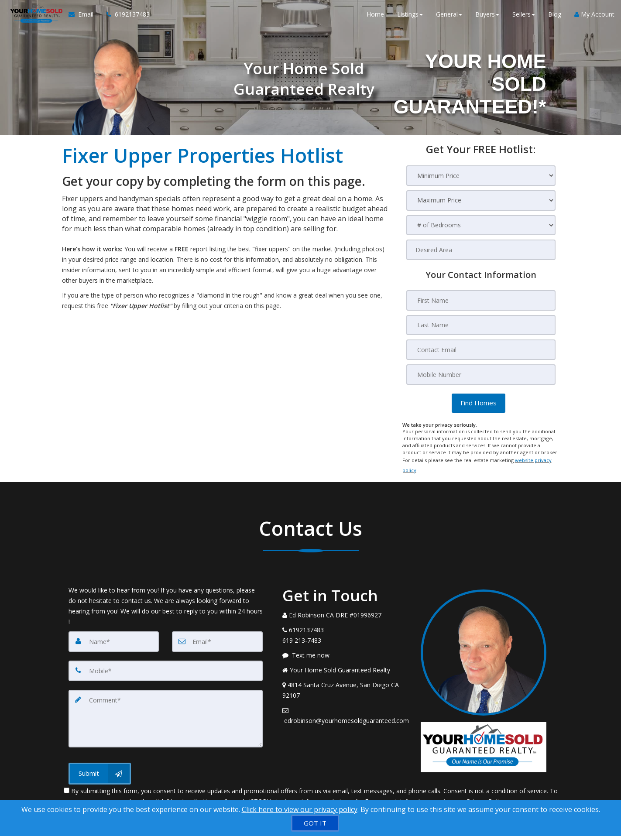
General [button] (449, 17)
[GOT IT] (315, 823)
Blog (554, 17)
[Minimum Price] (481, 175)
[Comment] (166, 708)
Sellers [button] (523, 17)
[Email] (217, 634)
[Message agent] (345, 647)
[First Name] (481, 300)
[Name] (114, 634)
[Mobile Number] (481, 373)
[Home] (32, 17)
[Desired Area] (481, 250)
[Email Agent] (81, 17)
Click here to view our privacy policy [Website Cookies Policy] (299, 809)
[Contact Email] (481, 349)
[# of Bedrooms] (481, 225)
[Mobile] (166, 662)
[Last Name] (481, 325)
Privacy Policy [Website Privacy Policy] (486, 790)
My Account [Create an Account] (594, 17)
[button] (478, 401)
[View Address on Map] (345, 682)
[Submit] (100, 763)
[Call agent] (122, 17)
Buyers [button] (487, 17)
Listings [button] (410, 17)
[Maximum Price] (481, 200)
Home (375, 17)
